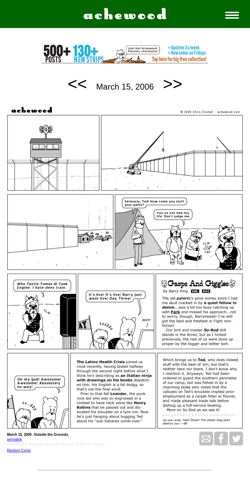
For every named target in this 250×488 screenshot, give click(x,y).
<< (77, 84)
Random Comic (19, 450)
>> (172, 84)
